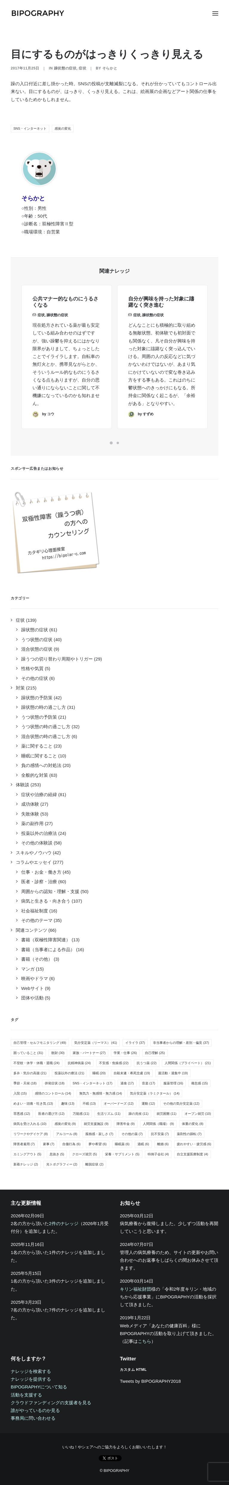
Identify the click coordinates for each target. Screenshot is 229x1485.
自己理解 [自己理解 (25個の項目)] (155, 1053)
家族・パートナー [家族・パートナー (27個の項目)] (89, 1053)
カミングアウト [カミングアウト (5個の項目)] (27, 1154)
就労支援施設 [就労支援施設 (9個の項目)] (96, 1124)
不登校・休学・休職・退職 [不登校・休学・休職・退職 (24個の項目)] (36, 1063)
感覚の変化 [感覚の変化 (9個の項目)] (65, 1124)
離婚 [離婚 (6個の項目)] (163, 1144)
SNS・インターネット (30, 128)
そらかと (109, 68)
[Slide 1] (111, 442)
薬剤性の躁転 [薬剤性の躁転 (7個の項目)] (189, 1134)
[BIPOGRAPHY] (37, 13)
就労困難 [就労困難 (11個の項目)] (167, 1113)
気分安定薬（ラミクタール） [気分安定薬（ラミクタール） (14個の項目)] (155, 1093)
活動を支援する (26, 1394)
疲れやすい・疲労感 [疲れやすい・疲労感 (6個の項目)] (194, 1144)
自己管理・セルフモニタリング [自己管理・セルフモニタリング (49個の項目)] (39, 1042)
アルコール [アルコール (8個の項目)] (67, 1134)
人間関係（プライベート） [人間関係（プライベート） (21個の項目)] (188, 1063)
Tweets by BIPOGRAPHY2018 (150, 1381)
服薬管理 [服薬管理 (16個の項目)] (173, 1083)
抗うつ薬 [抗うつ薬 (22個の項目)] (147, 1063)
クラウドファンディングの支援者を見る (51, 1402)
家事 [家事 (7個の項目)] (49, 1144)
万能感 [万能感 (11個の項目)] (81, 1113)
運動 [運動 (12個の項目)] (148, 1103)
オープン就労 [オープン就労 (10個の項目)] (198, 1113)
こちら (144, 1341)
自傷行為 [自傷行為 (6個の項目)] (71, 1144)
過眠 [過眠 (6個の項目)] (143, 1144)
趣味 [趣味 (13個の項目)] (68, 1103)
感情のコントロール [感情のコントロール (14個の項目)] (53, 1093)
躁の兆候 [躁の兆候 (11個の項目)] (138, 1113)
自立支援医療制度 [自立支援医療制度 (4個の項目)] (192, 1154)
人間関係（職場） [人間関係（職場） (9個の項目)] (158, 1124)
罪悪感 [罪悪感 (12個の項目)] (21, 1113)
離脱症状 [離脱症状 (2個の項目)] (94, 1164)
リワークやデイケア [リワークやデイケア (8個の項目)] (30, 1134)
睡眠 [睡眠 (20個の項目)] (99, 1073)
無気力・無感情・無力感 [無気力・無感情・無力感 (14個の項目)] (100, 1093)
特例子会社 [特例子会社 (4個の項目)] (158, 1154)
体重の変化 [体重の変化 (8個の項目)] (192, 1124)
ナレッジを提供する (31, 1379)
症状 (82, 68)
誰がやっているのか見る (35, 1410)
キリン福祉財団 (135, 1289)
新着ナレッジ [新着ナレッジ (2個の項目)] (25, 1164)
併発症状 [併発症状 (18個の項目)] (55, 1083)
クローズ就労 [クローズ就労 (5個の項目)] (84, 1154)
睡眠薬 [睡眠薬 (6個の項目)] (122, 1144)
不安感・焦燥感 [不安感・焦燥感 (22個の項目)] (114, 1063)
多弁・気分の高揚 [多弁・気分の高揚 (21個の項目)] (30, 1073)
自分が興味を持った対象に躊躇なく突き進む (161, 321)
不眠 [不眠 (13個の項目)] (89, 1103)
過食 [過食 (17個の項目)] (127, 1083)
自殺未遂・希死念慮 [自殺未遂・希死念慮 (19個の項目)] (132, 1073)
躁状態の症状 (65, 68)
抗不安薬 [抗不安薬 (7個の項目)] (160, 1134)
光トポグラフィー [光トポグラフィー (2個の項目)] (62, 1164)
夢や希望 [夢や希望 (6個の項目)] (98, 1144)
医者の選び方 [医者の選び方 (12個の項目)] (51, 1113)
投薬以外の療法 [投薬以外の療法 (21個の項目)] (69, 1073)
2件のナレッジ (63, 1223)
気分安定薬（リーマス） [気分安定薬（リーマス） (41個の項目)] (95, 1042)
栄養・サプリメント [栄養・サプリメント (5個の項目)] (122, 1154)
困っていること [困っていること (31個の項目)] (28, 1053)
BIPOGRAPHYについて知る (39, 1386)
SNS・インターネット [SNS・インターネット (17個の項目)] (92, 1083)
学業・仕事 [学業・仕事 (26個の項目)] (125, 1053)
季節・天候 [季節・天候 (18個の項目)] (25, 1083)
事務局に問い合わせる (33, 1418)
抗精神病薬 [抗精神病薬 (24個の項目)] (79, 1063)
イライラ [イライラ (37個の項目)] (135, 1042)
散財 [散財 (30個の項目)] (58, 1053)
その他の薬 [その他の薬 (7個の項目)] (132, 1134)
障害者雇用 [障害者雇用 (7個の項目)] (24, 1144)
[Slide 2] (117, 442)
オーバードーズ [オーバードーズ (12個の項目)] (119, 1103)
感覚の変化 (63, 128)
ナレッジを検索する (31, 1371)
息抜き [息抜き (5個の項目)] (56, 1154)
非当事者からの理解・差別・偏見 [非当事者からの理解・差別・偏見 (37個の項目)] (181, 1042)
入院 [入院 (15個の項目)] (20, 1093)
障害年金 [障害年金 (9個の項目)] (126, 1124)
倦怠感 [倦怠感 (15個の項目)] (199, 1083)
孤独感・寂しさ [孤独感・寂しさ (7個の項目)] (99, 1134)
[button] (215, 13)
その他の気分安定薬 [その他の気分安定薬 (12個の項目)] (181, 1103)
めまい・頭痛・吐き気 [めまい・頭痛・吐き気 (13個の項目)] (33, 1103)
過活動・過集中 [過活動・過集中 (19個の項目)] (173, 1073)
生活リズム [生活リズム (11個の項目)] (108, 1113)
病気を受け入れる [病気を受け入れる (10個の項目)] (30, 1124)
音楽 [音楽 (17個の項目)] (148, 1083)
